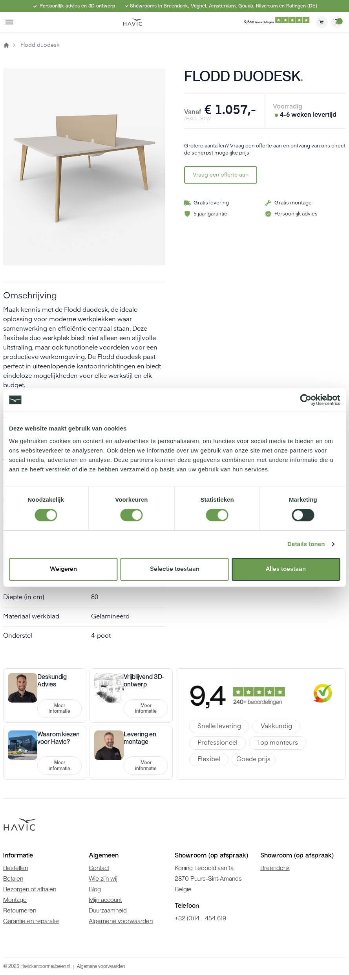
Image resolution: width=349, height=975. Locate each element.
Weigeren (63, 569)
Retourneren (19, 910)
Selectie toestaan (174, 569)
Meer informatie (59, 708)
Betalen (13, 878)
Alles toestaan (286, 569)
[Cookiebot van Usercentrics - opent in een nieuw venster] (305, 400)
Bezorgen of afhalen (29, 889)
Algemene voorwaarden (121, 921)
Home (6, 45)
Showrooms (143, 6)
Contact (99, 868)
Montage (15, 899)
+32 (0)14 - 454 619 (200, 918)
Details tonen (306, 544)
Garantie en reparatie (31, 921)
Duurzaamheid (108, 910)
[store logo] (133, 22)
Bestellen (15, 868)
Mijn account (105, 899)
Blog (95, 889)
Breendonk (275, 868)
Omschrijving (30, 296)
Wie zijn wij (103, 878)
